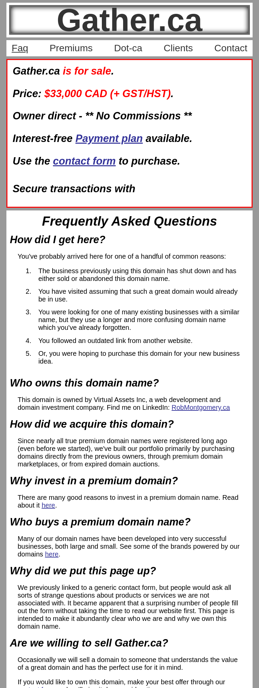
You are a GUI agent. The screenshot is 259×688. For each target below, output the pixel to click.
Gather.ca (129, 20)
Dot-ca (128, 47)
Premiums (71, 47)
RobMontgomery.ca (201, 407)
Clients (178, 47)
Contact (230, 47)
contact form (84, 161)
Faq (20, 47)
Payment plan (109, 138)
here (48, 505)
